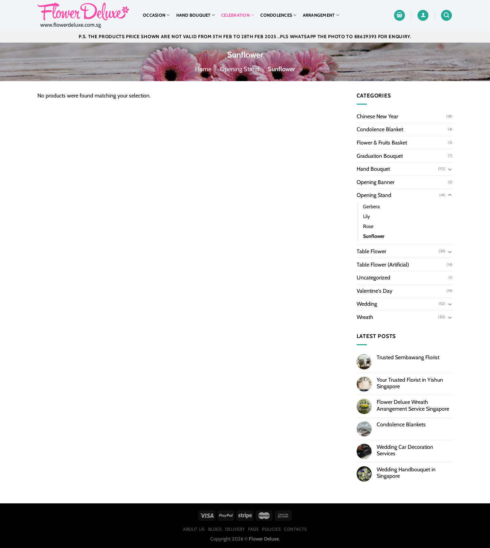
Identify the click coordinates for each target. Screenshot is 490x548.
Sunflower (374, 236)
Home (203, 69)
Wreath (365, 317)
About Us (194, 529)
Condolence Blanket (380, 129)
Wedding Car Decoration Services (405, 450)
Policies (271, 529)
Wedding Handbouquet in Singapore (406, 472)
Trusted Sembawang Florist (408, 357)
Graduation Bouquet (380, 156)
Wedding (367, 304)
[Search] (446, 15)
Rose (368, 226)
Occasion (156, 15)
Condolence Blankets (401, 424)
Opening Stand (239, 69)
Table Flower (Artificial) (383, 264)
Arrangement (321, 15)
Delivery (235, 529)
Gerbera (371, 206)
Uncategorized (373, 277)
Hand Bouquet (195, 15)
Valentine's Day (374, 291)
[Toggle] (450, 169)
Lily (366, 216)
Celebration (237, 15)
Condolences (278, 15)
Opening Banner (375, 182)
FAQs (253, 529)
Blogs (215, 529)
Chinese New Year (377, 116)
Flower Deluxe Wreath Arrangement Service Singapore (413, 405)
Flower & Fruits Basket (382, 142)
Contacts (295, 529)
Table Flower (371, 251)
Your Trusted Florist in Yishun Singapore (410, 383)
